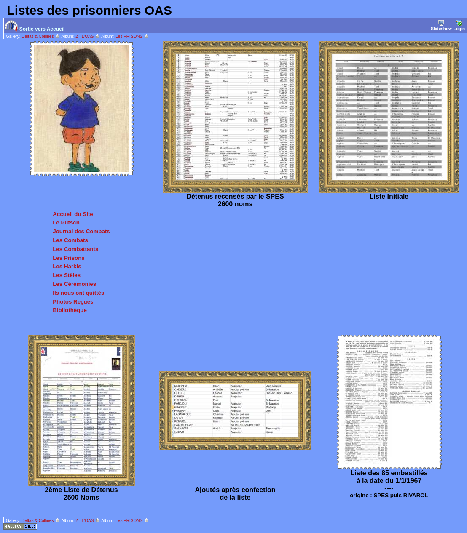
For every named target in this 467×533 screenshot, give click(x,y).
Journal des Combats (81, 231)
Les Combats (70, 240)
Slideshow (441, 25)
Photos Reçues (73, 301)
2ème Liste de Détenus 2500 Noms (81, 493)
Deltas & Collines (40, 36)
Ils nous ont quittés (78, 293)
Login (459, 25)
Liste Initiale (389, 196)
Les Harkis (67, 266)
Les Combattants (75, 249)
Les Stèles (67, 275)
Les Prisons (69, 258)
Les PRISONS (132, 36)
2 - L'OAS (87, 36)
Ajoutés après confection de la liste (235, 493)
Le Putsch (66, 222)
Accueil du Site (73, 214)
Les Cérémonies (74, 284)
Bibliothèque (70, 310)
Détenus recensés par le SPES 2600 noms (235, 200)
